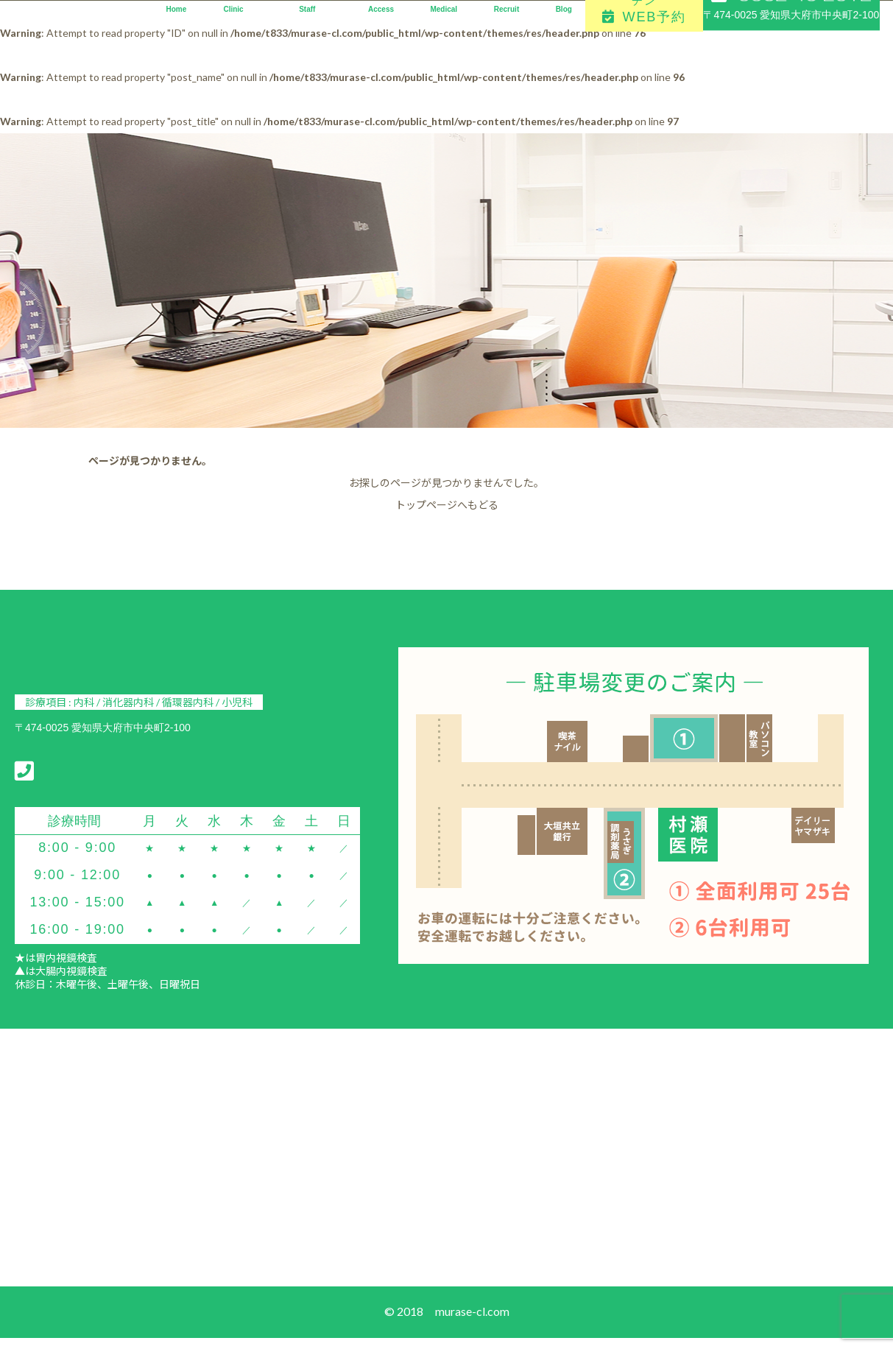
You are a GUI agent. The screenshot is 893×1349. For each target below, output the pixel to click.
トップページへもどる (446, 505)
